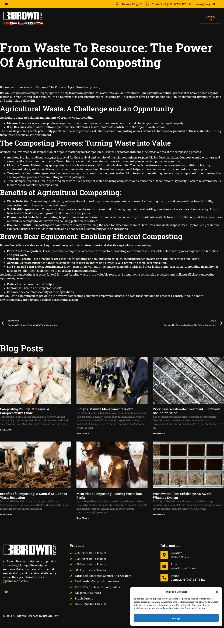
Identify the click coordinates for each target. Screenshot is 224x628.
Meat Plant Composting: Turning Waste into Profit (109, 496)
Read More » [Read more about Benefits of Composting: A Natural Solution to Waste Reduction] (6, 514)
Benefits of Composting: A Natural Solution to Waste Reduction (33, 496)
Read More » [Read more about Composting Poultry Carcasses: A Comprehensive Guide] (6, 429)
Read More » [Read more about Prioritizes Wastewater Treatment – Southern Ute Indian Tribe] (159, 433)
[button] (217, 591)
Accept (176, 618)
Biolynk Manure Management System (104, 409)
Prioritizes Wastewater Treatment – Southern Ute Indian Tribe (186, 411)
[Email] (164, 566)
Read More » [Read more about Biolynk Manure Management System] (82, 433)
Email (174, 564)
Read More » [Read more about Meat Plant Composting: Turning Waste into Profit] (82, 518)
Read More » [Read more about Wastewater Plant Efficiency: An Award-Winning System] (159, 514)
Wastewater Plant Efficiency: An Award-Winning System (183, 496)
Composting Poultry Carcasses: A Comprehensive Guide (24, 411)
